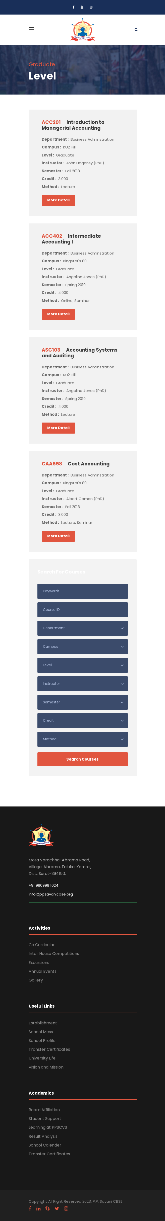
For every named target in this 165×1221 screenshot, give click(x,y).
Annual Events (43, 971)
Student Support (45, 1118)
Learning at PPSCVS (48, 1127)
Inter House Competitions (54, 953)
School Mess (41, 1032)
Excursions (39, 962)
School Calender (45, 1145)
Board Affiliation (44, 1110)
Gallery (36, 980)
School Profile (42, 1040)
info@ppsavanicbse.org (51, 894)
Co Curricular (42, 945)
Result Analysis (43, 1136)
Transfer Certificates (49, 1049)
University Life (42, 1058)
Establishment (43, 1023)
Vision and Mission (46, 1067)
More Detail (58, 200)
